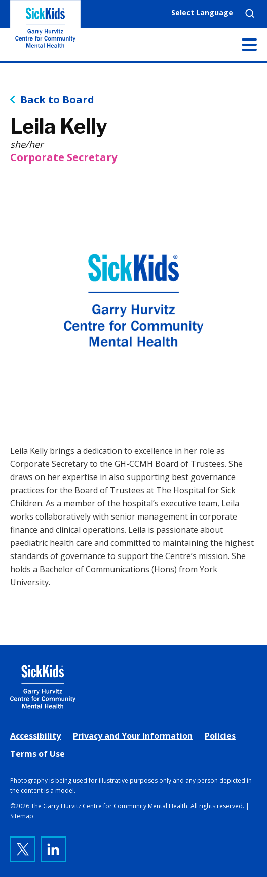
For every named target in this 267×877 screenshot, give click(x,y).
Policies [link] (220, 735)
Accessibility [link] (35, 735)
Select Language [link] (202, 12)
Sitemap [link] (21, 816)
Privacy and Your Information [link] (133, 735)
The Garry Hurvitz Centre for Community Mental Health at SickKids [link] (45, 30)
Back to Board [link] (57, 100)
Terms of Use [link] (37, 754)
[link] (133, 687)
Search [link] (249, 13)
